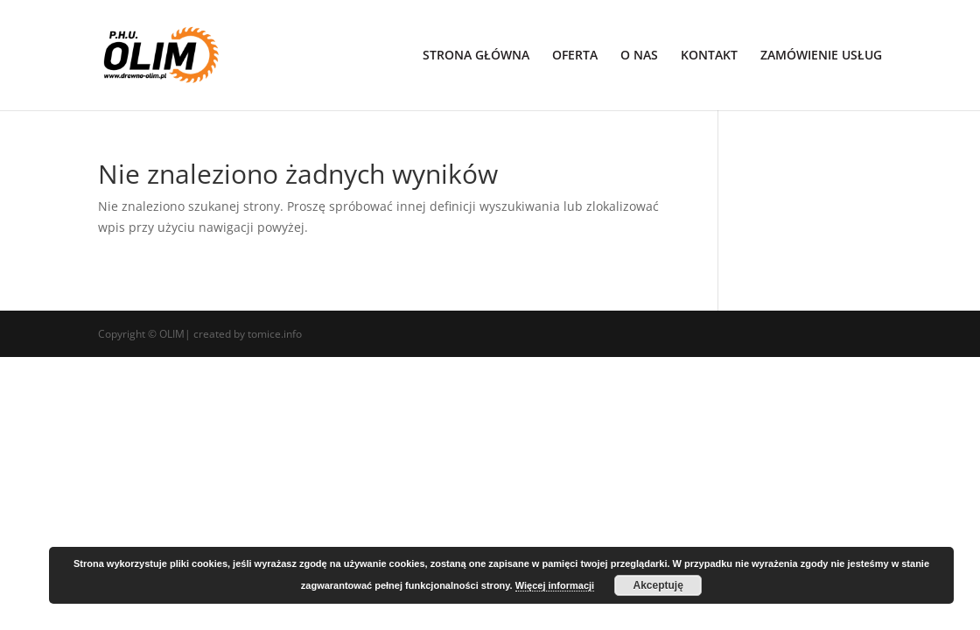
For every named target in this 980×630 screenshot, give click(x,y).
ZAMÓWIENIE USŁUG (821, 56)
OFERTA (575, 56)
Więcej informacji (554, 585)
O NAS (639, 56)
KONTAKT (709, 56)
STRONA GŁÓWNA (476, 56)
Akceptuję (657, 585)
